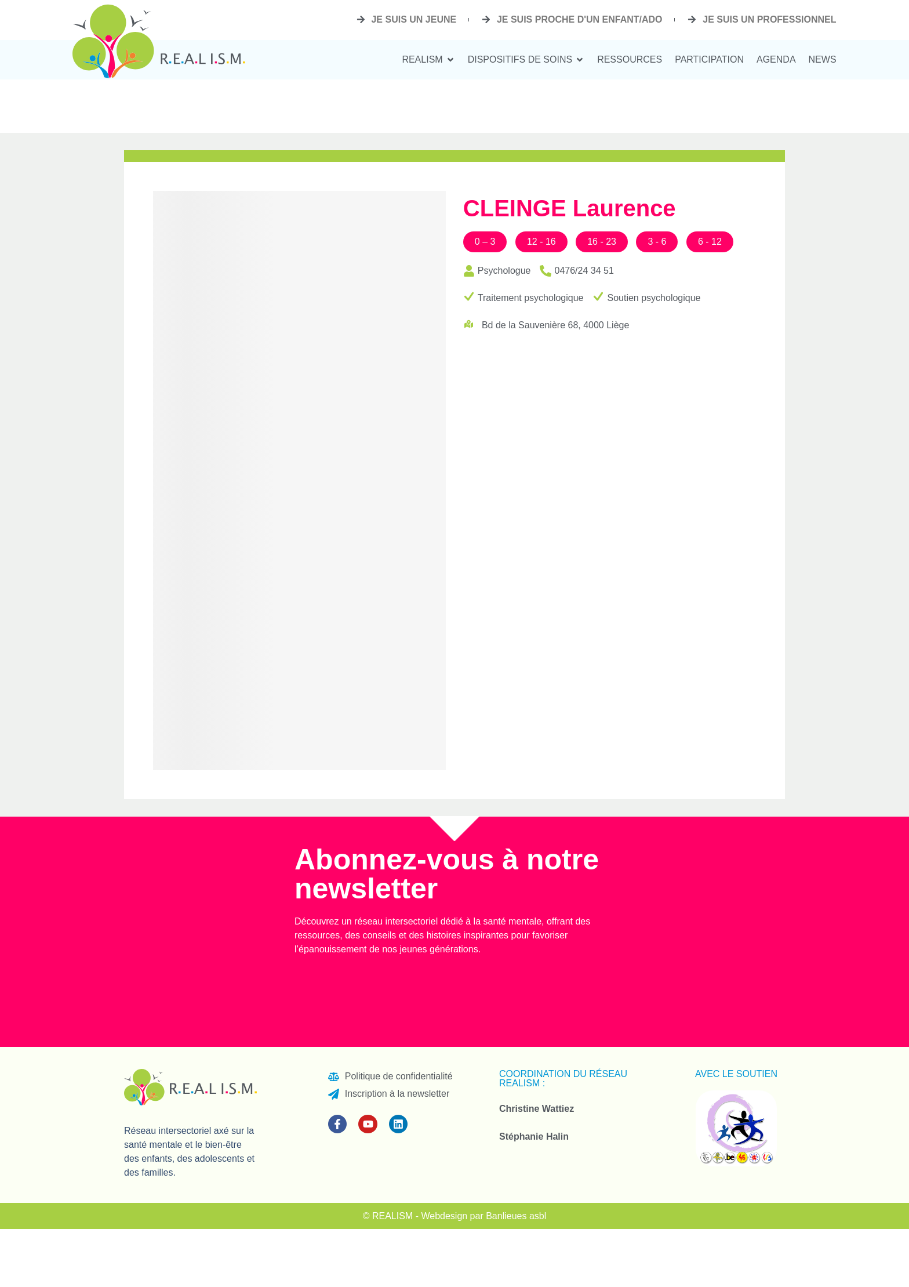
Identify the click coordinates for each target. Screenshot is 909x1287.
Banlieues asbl (516, 1216)
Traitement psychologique (531, 298)
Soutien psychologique (653, 298)
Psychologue (504, 270)
